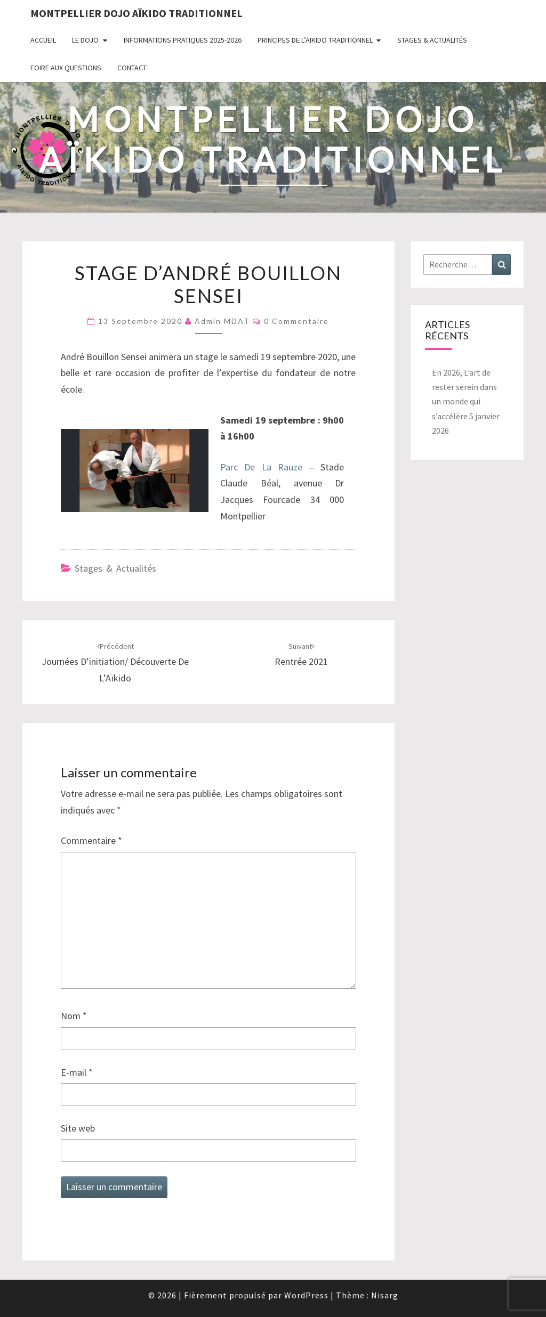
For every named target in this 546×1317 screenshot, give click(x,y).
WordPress (306, 1295)
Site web (78, 1128)
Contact (132, 67)
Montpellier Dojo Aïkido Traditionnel (136, 13)
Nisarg (384, 1295)
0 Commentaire (296, 321)
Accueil (43, 40)
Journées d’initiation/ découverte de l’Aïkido (115, 662)
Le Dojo (85, 40)
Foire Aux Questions (65, 67)
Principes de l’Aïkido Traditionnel (315, 40)
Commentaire (91, 840)
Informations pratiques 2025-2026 (183, 40)
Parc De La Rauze (261, 467)
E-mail (77, 1072)
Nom (74, 1016)
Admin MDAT (222, 321)
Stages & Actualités (432, 40)
